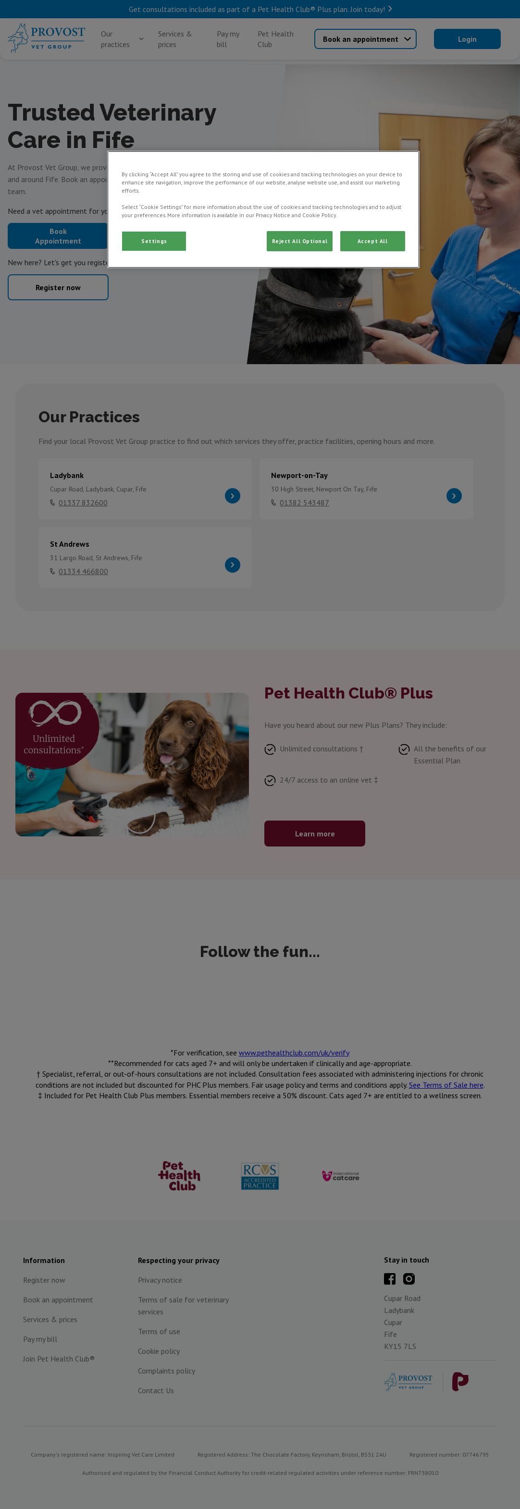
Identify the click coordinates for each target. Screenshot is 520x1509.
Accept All (373, 241)
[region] (263, 209)
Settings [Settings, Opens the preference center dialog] (154, 241)
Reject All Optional (299, 241)
